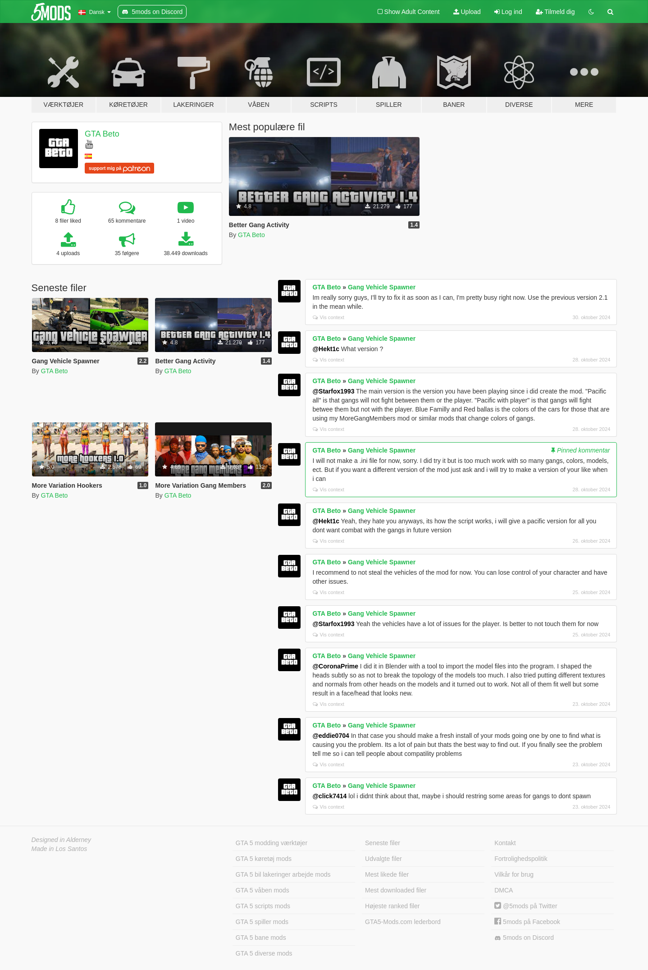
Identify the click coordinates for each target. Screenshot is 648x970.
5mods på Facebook (527, 922)
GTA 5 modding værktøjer (271, 842)
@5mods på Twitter (525, 906)
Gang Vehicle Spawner (381, 287)
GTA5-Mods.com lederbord (403, 921)
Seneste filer (382, 842)
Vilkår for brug (514, 874)
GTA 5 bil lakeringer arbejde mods (283, 874)
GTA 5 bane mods (261, 937)
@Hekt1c (325, 348)
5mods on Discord (524, 938)
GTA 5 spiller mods (262, 921)
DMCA (503, 890)
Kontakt (505, 842)
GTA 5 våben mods (262, 890)
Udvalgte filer (383, 858)
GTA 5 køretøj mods (264, 858)
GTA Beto (102, 133)
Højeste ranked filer (392, 906)
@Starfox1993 (333, 391)
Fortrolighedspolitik (521, 858)
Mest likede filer (387, 874)
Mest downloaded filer (395, 890)
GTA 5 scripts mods (263, 906)
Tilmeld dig (555, 11)
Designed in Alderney (61, 839)
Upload (467, 11)
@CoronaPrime (335, 666)
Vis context (328, 317)
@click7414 (329, 796)
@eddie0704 (330, 735)
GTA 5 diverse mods (264, 953)
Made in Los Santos (59, 848)
